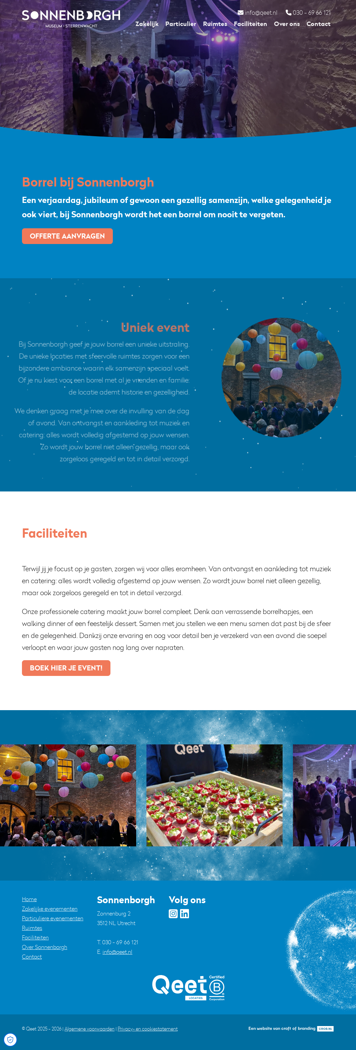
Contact (319, 23)
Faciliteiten (250, 23)
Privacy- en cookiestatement (148, 1028)
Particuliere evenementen (52, 918)
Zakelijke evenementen (50, 908)
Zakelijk (146, 23)
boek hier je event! (66, 668)
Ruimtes (215, 23)
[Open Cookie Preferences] (10, 1040)
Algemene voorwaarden (89, 1028)
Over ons (287, 23)
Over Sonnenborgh (44, 947)
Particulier (180, 23)
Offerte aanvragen (67, 236)
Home (29, 899)
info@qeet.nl (117, 952)
